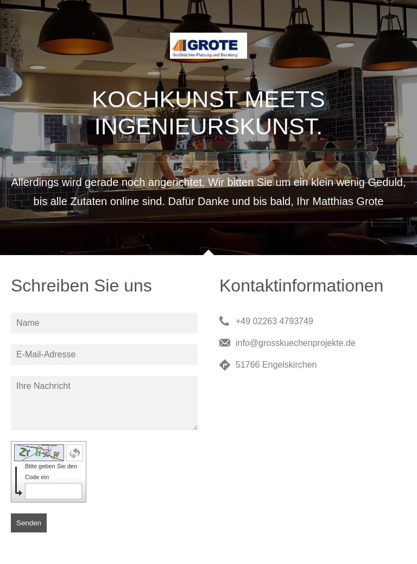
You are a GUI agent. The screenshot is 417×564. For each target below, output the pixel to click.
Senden (28, 523)
